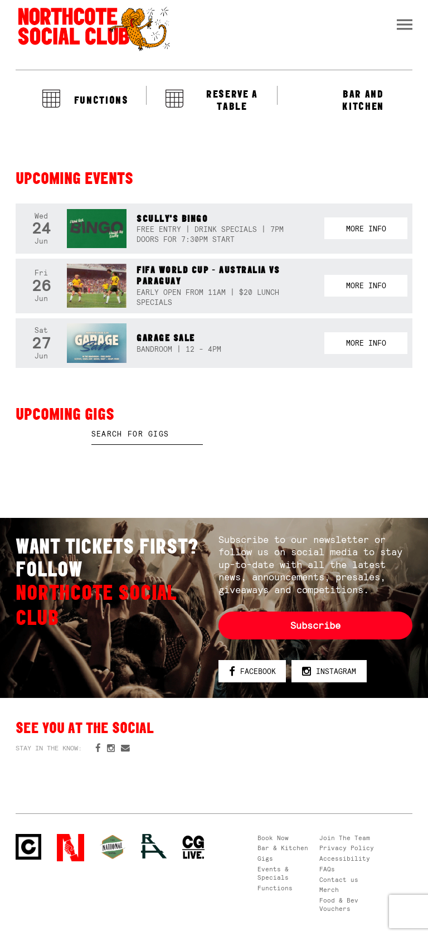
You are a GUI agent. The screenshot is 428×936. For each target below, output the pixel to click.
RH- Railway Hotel (154, 846)
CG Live (193, 847)
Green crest (112, 847)
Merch (329, 890)
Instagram (329, 672)
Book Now (273, 838)
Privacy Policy (346, 848)
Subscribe (315, 625)
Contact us (338, 880)
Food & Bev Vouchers (338, 904)
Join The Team (344, 838)
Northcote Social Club (93, 28)
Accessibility (344, 858)
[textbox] (147, 434)
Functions (275, 888)
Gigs (265, 858)
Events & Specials (273, 873)
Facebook (252, 672)
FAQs (327, 869)
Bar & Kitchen (282, 848)
